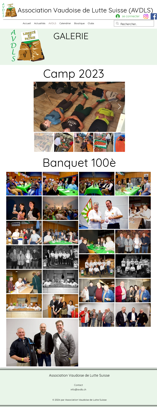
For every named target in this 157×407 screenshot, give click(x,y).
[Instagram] (146, 16)
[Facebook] (154, 16)
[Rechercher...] (133, 24)
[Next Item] (119, 107)
